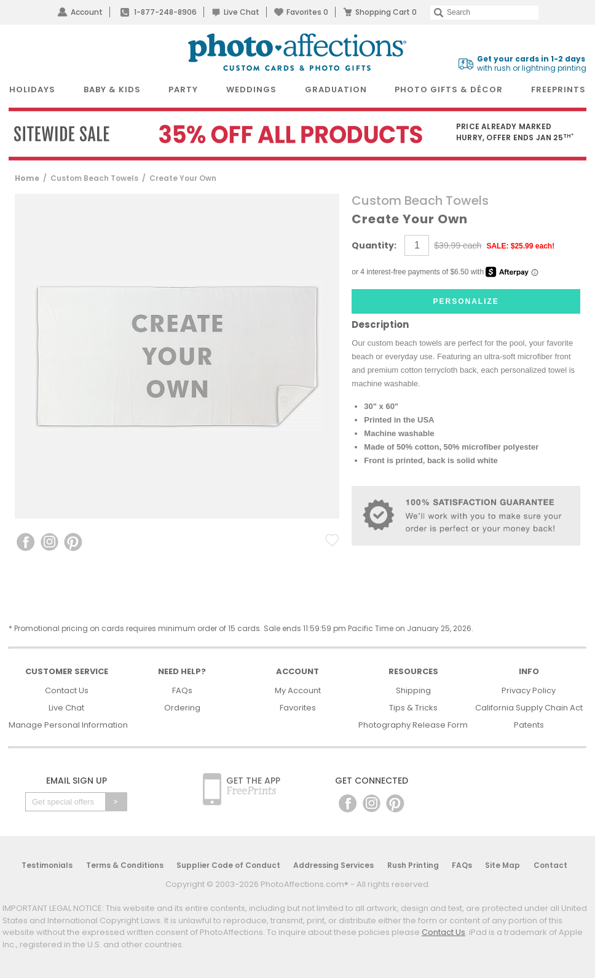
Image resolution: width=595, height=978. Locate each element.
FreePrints (558, 89)
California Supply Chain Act (529, 708)
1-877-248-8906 (165, 12)
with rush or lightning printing (531, 64)
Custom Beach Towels (94, 178)
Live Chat (241, 12)
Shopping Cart (386, 12)
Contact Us (67, 690)
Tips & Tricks (413, 708)
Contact (550, 865)
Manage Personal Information (68, 725)
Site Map (502, 865)
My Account (298, 690)
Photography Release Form (413, 725)
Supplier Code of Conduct (228, 865)
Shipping (413, 690)
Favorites (307, 12)
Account (87, 12)
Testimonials (47, 865)
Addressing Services (333, 865)
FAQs (182, 690)
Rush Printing (413, 865)
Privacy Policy (529, 690)
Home (27, 178)
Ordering (182, 708)
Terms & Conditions (125, 865)
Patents (529, 725)
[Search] (484, 13)
